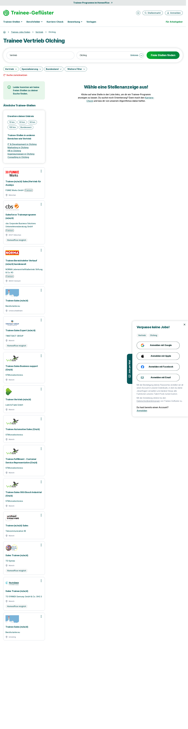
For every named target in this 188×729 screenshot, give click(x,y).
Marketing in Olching (18, 147)
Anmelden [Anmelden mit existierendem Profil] (154, 410)
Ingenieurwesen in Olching (21, 154)
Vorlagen (91, 21)
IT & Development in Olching (22, 144)
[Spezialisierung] (31, 69)
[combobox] (40, 55)
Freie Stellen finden (163, 55)
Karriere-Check (55, 21)
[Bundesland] (53, 69)
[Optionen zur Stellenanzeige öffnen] (41, 171)
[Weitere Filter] (76, 69)
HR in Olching (14, 150)
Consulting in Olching (18, 157)
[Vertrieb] (11, 69)
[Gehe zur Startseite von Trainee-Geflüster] (28, 13)
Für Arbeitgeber (174, 21)
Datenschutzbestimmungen (160, 401)
